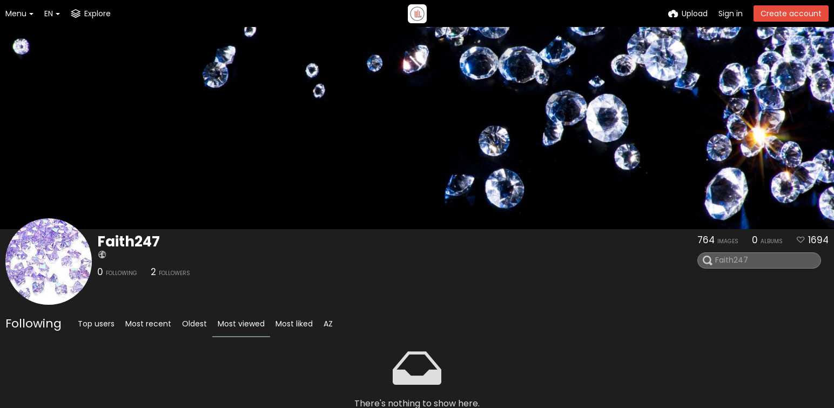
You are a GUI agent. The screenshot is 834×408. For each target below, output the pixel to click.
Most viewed (241, 323)
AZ (328, 323)
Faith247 (128, 241)
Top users (96, 323)
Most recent (148, 323)
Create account (791, 13)
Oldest (194, 323)
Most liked (294, 323)
